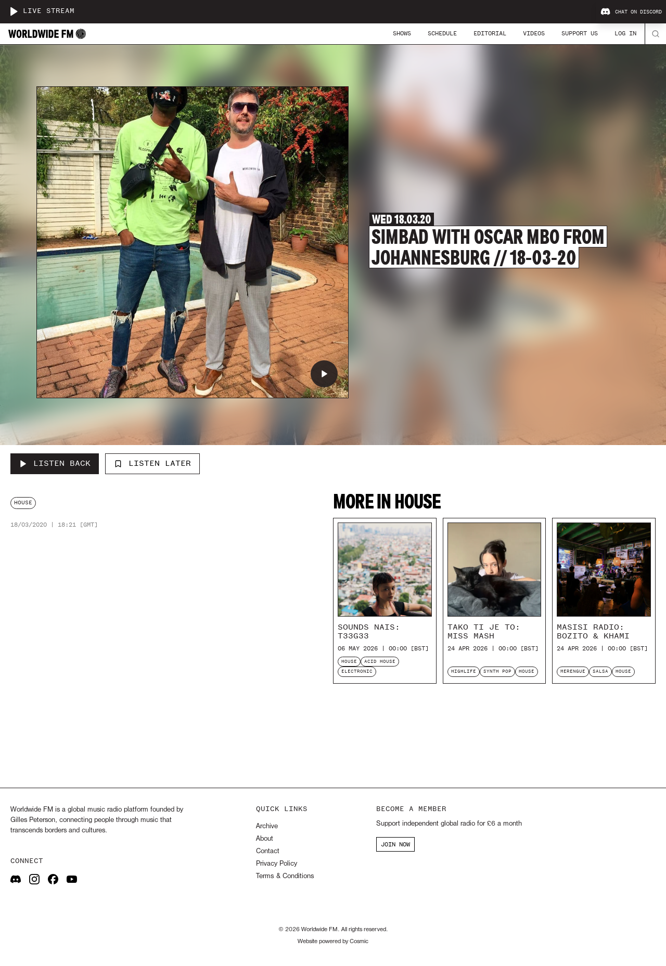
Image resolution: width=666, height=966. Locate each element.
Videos (534, 33)
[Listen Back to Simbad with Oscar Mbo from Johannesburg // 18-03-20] (54, 463)
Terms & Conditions (285, 876)
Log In (625, 33)
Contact (267, 851)
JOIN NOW (395, 844)
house (23, 502)
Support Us (579, 33)
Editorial (489, 33)
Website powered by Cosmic (333, 941)
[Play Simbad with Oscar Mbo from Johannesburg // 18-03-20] (324, 373)
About (264, 839)
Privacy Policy (276, 864)
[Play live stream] (13, 11)
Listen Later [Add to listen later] (152, 463)
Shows (402, 33)
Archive (267, 826)
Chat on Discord (631, 12)
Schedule (442, 33)
